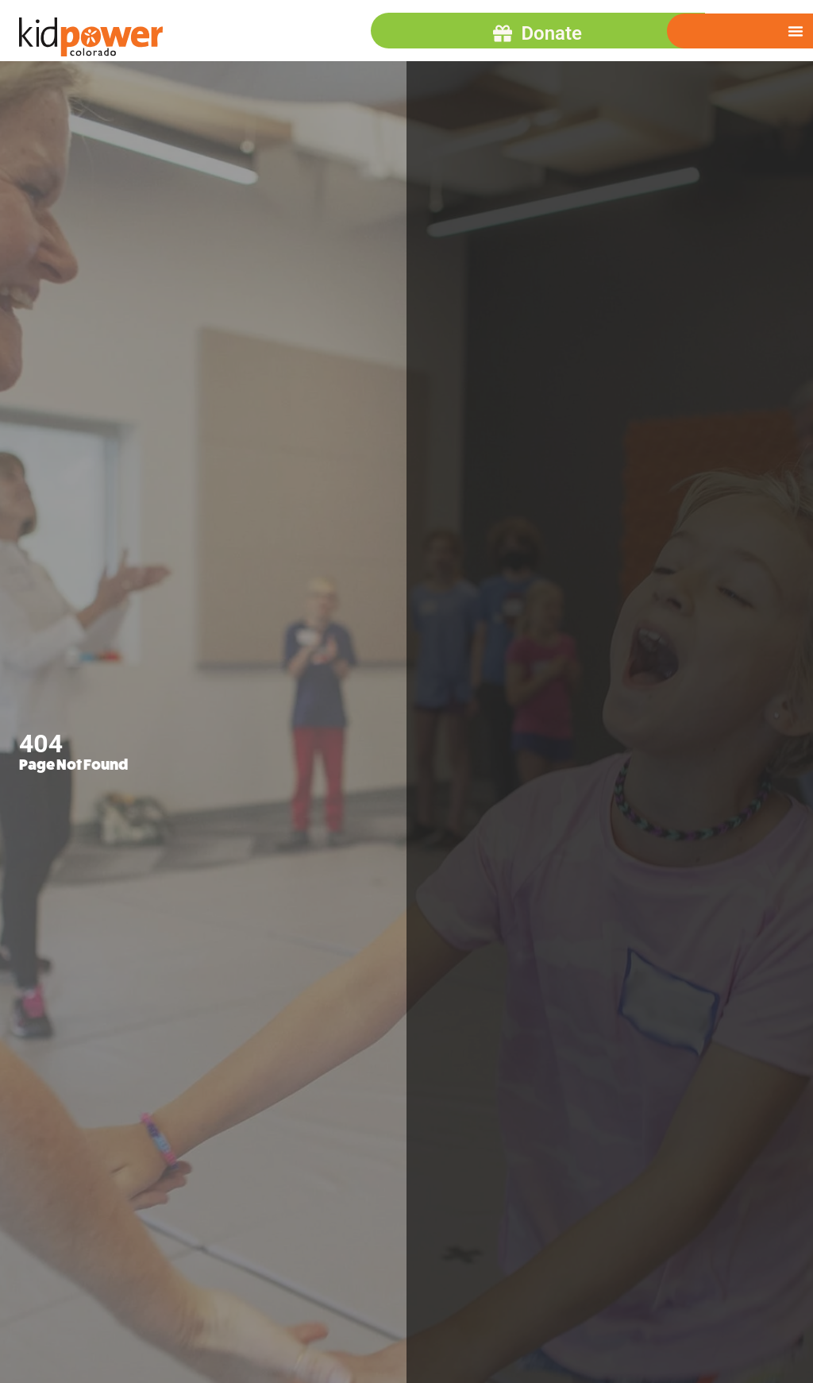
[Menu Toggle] (795, 31)
